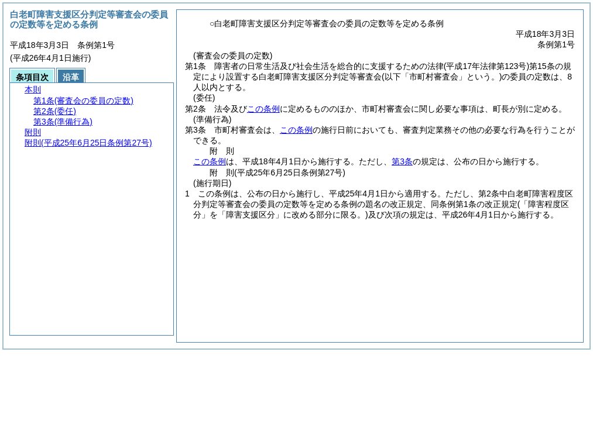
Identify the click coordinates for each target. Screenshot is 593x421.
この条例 (263, 108)
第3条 (402, 161)
